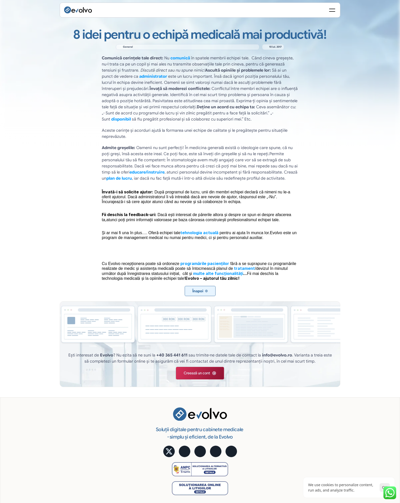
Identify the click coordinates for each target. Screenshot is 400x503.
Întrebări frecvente (320, 434)
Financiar (174, 413)
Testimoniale (315, 392)
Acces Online (247, 406)
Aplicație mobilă (318, 378)
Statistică (243, 385)
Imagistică (175, 427)
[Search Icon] (275, 11)
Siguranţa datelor (250, 420)
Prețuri (310, 399)
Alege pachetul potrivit (324, 406)
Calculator (314, 385)
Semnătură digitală (251, 378)
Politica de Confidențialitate (286, 460)
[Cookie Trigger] (250, 459)
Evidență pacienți (181, 385)
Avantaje (243, 399)
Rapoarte (174, 434)
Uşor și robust (247, 427)
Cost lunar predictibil (253, 413)
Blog (309, 427)
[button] (185, 342)
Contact (312, 441)
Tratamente (176, 406)
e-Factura (244, 392)
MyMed (311, 420)
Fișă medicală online (183, 399)
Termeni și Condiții (327, 460)
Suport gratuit (247, 434)
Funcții (172, 378)
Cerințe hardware (250, 441)
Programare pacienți (184, 392)
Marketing (175, 420)
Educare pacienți (181, 441)
